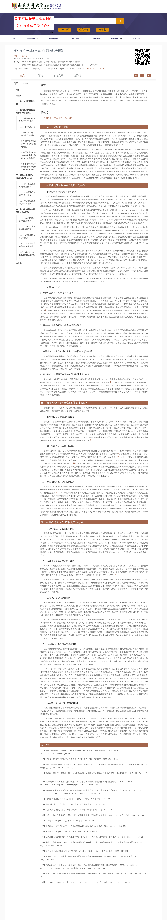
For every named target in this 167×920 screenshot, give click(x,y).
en (136, 75)
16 (115, 575)
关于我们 (31, 39)
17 (125, 619)
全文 (22, 75)
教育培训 (114, 39)
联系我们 (136, 39)
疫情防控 (47, 118)
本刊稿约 (64, 29)
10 (118, 457)
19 (123, 694)
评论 (40, 75)
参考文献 (58, 75)
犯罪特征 (58, 118)
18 (143, 655)
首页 (15, 39)
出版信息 (76, 75)
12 (79, 472)
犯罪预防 (68, 118)
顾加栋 (24, 56)
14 (95, 549)
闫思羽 (16, 56)
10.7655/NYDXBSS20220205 (93, 69)
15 (48, 571)
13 (57, 492)
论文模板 (84, 29)
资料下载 (75, 39)
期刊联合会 (53, 39)
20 (98, 737)
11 (74, 463)
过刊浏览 (96, 39)
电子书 (102, 29)
